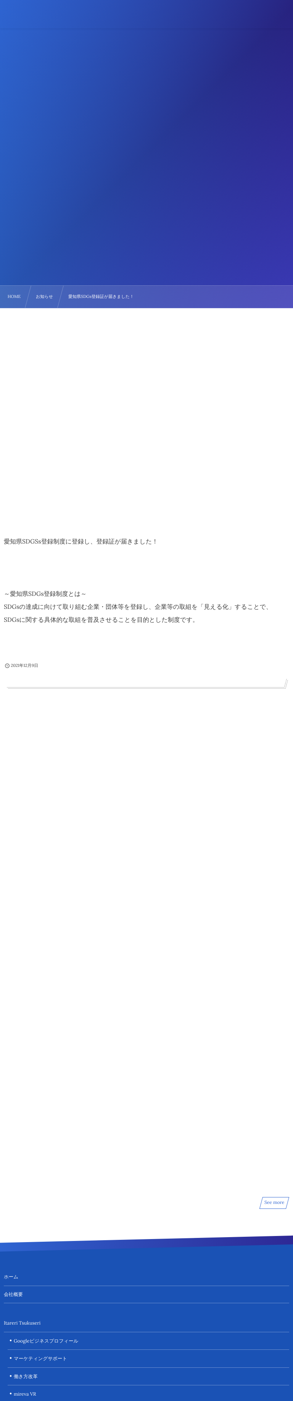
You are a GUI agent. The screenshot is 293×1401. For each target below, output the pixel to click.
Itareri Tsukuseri (22, 1323)
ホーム (11, 1277)
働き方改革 (26, 1376)
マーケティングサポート (40, 1359)
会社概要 (13, 1294)
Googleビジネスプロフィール (46, 1341)
